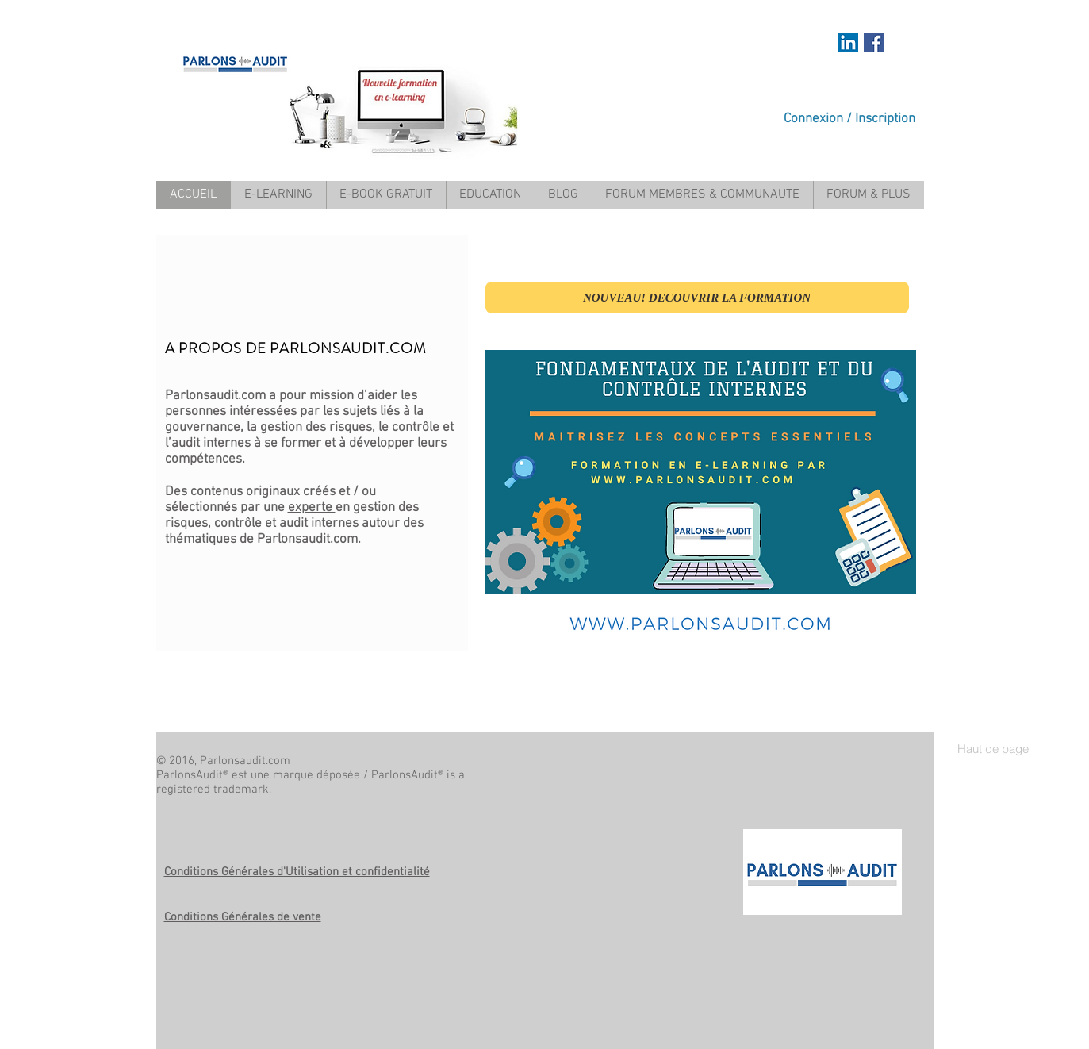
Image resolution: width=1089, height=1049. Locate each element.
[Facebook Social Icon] (874, 42)
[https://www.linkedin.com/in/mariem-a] (848, 42)
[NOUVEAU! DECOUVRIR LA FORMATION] (697, 297)
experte (312, 508)
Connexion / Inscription (849, 119)
